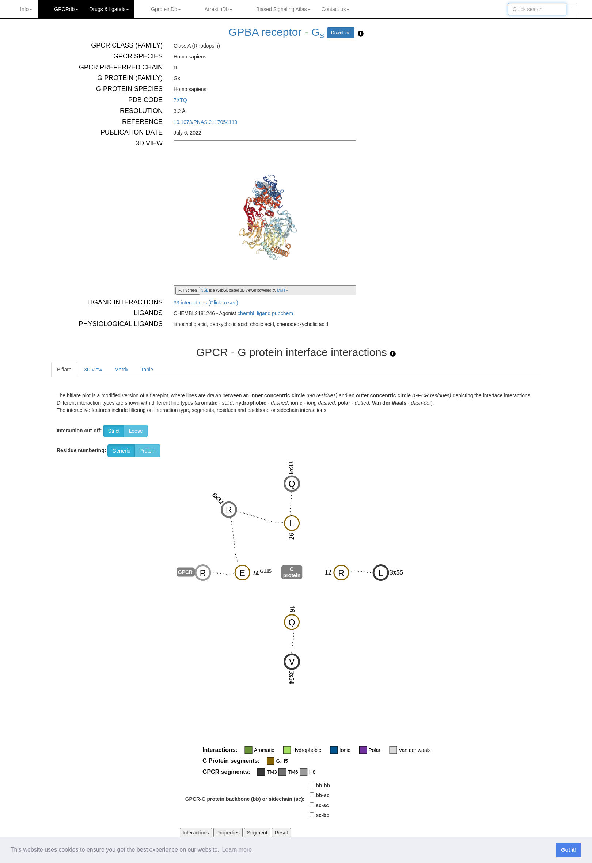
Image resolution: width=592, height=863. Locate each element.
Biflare (64, 369)
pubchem (282, 313)
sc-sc (322, 805)
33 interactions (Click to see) (206, 303)
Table (147, 369)
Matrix (121, 369)
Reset (281, 833)
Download (340, 32)
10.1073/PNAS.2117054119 (205, 122)
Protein (147, 451)
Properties (228, 833)
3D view (93, 369)
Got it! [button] (568, 850)
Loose (136, 431)
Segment (257, 833)
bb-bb (323, 785)
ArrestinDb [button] (218, 9)
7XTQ (180, 100)
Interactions (196, 833)
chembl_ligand (254, 313)
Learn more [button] (237, 850)
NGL (204, 290)
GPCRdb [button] (66, 9)
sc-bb (322, 815)
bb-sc (322, 795)
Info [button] (26, 9)
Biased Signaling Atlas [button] (283, 9)
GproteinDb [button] (166, 9)
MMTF (282, 290)
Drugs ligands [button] (109, 9)
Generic (121, 451)
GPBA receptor (264, 32)
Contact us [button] (336, 9)
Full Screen (187, 290)
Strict (114, 431)
